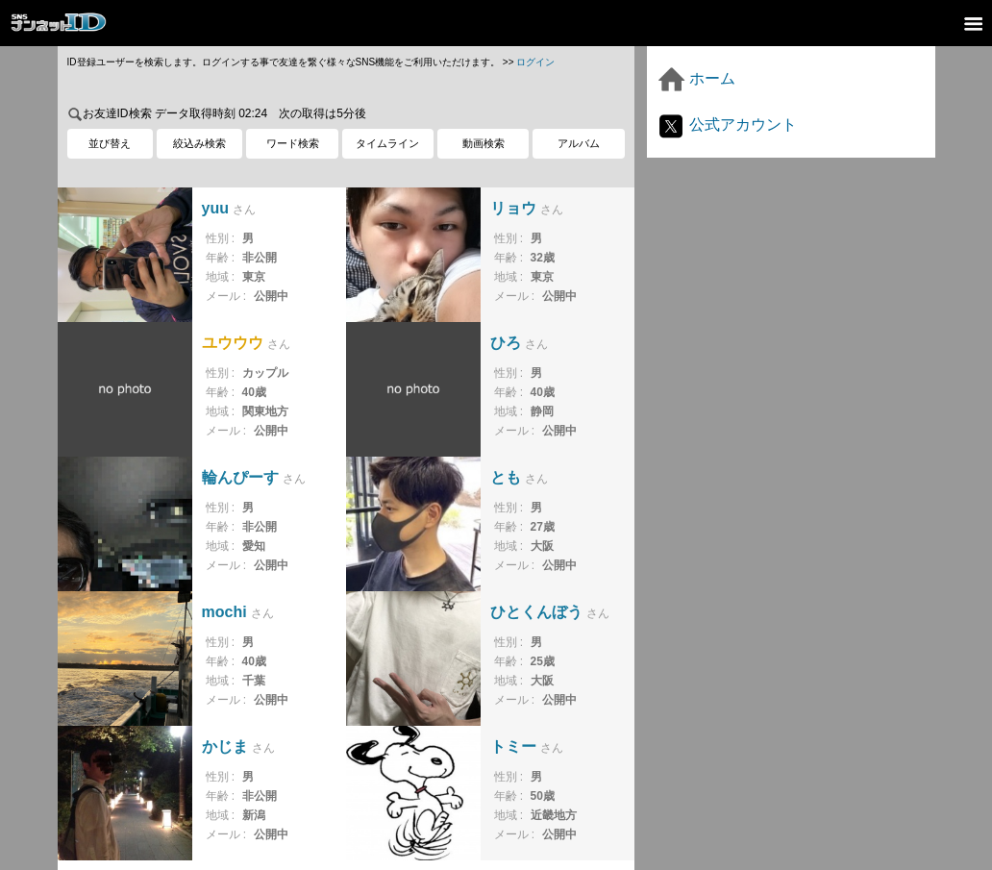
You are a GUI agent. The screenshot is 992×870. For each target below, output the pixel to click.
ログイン (535, 62)
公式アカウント (727, 124)
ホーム (696, 78)
